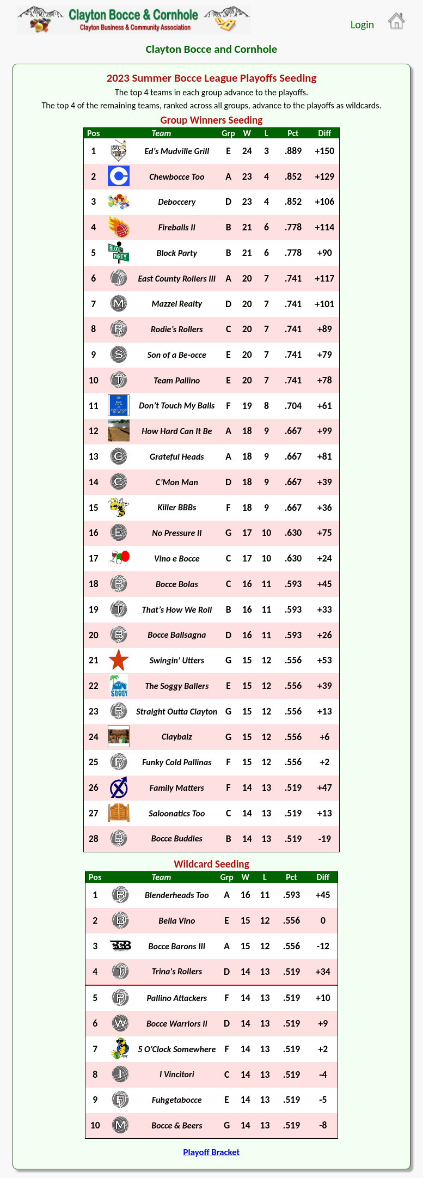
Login (362, 24)
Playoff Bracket (211, 1152)
